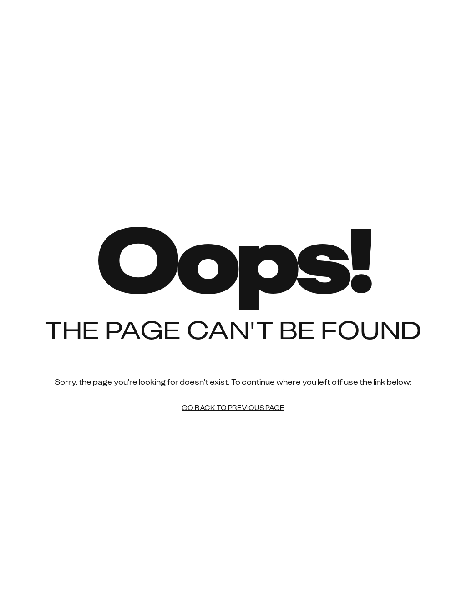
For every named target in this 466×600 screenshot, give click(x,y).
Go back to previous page (233, 408)
